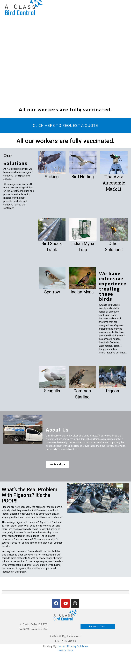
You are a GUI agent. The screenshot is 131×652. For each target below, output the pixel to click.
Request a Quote (97, 626)
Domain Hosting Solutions (72, 646)
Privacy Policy (66, 650)
